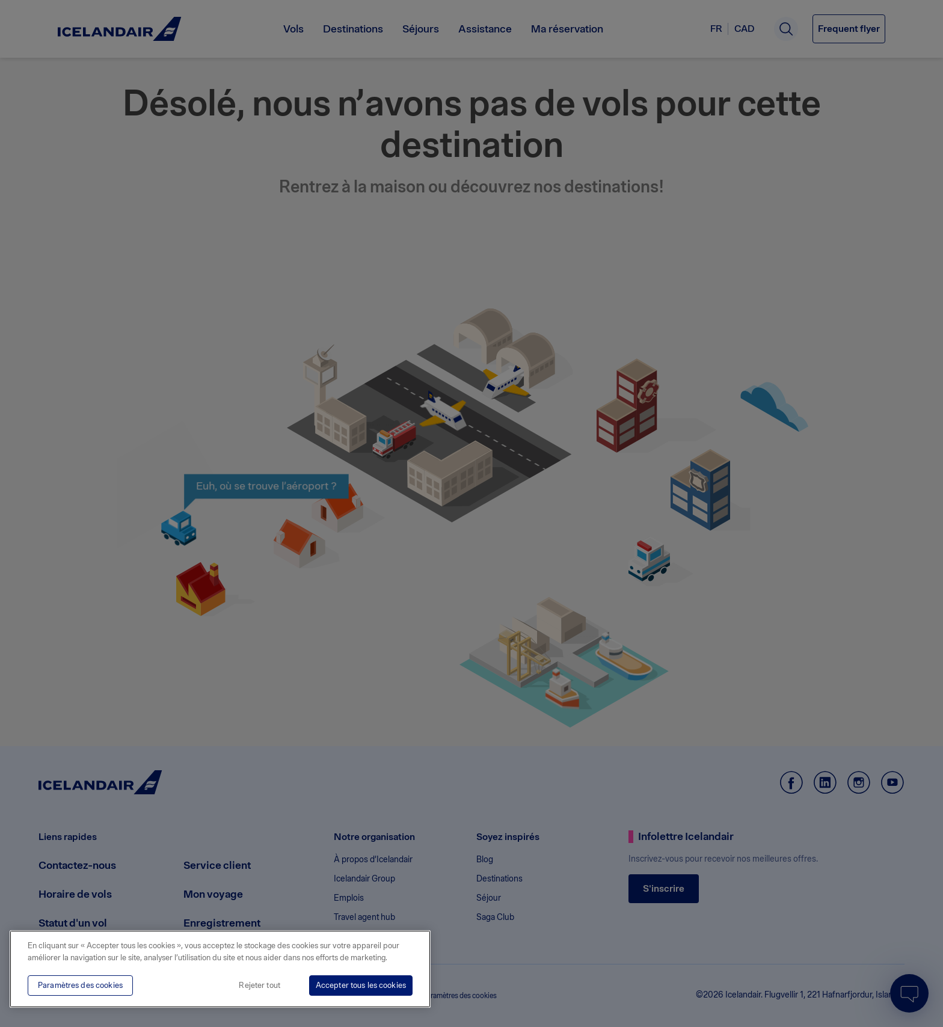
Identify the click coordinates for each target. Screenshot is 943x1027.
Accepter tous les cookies (361, 985)
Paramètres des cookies (80, 985)
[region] (220, 969)
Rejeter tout (259, 985)
